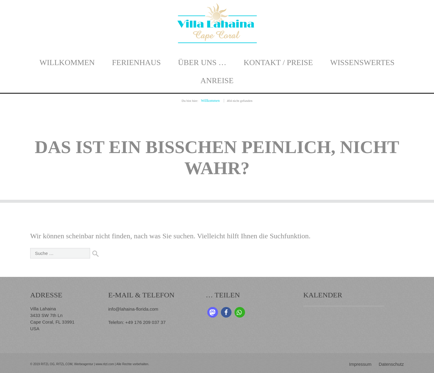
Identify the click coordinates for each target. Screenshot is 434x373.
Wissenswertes (362, 62)
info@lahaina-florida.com (133, 308)
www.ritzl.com (104, 363)
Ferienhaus (136, 62)
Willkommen (67, 62)
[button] (212, 312)
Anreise (217, 80)
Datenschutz (391, 363)
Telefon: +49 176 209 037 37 (137, 321)
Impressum (360, 363)
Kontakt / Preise (278, 62)
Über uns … (202, 62)
